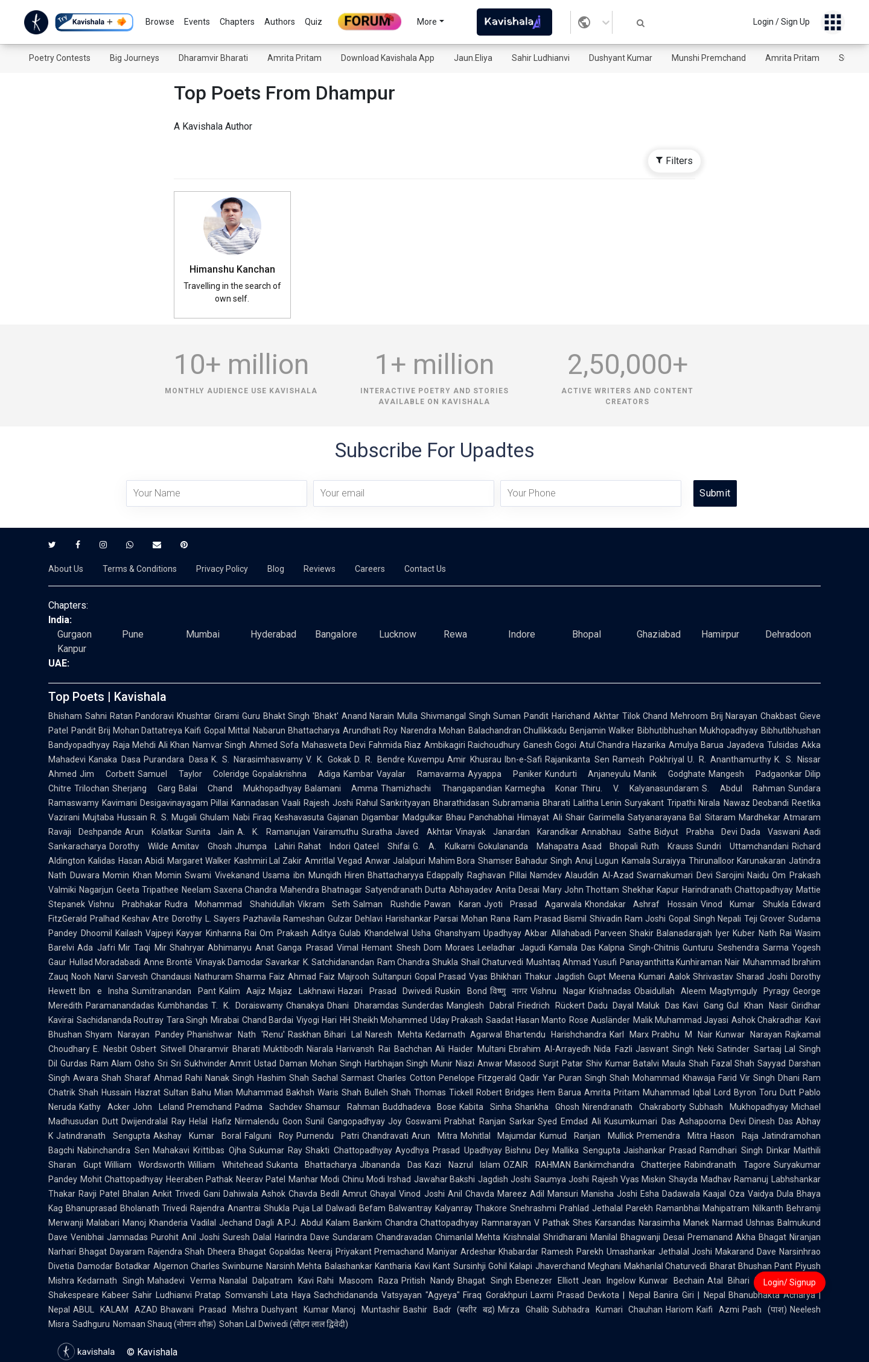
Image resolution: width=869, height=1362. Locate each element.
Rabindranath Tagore (727, 1165)
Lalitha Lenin (597, 803)
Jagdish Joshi (504, 1179)
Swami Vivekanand (222, 875)
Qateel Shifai (382, 846)
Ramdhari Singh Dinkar (745, 1150)
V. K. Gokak (328, 759)
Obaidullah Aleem (670, 991)
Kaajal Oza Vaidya (738, 1194)
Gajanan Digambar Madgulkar (385, 817)
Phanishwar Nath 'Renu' (236, 1034)
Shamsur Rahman (342, 1107)
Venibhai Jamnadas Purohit (125, 1237)
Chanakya (305, 1005)
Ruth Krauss (667, 846)
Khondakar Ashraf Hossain (641, 904)
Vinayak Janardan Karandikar (517, 832)
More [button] (427, 22)
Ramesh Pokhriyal (648, 759)
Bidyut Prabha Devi (695, 832)
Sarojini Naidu (742, 875)
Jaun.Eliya (473, 58)
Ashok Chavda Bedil (300, 1194)
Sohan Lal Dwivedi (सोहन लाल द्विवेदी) (283, 1324)
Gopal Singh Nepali (704, 918)
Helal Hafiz (210, 1121)
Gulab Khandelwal (374, 933)
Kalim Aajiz (242, 991)
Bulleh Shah (387, 1092)
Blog (275, 569)
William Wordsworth (144, 1165)
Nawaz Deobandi (756, 803)
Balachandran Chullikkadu (517, 730)
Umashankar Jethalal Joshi (659, 1251)
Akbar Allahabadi (557, 933)
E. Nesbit (110, 1049)
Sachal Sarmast (343, 1078)
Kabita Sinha (485, 1107)
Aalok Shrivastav (701, 976)
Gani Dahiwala (230, 1194)
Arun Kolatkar (153, 832)
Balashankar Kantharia (368, 1266)
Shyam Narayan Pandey (134, 1034)
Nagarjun (96, 890)
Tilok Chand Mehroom (665, 716)
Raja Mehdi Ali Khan (151, 745)
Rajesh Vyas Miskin (629, 1179)
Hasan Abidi (141, 861)
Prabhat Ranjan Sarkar (489, 1121)
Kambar (358, 774)
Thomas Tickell (443, 1092)
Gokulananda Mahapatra (528, 846)
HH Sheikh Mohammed (383, 1020)
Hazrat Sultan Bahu (173, 1092)
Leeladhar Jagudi (511, 947)
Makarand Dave (745, 1251)
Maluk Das (658, 1005)
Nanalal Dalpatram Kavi (266, 1280)
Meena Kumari (637, 976)
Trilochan (91, 788)
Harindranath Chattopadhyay (737, 890)
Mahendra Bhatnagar (321, 890)
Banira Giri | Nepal (689, 1295)
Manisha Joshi (609, 1194)
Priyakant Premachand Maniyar (396, 1251)
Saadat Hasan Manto (526, 1020)
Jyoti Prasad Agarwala (533, 904)
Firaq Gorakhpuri (495, 1295)
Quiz (313, 22)
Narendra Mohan (433, 730)
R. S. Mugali (173, 817)
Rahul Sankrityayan (393, 803)
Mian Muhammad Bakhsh (264, 1092)
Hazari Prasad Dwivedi (385, 991)
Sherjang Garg (144, 788)
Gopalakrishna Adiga (296, 774)
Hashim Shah (283, 1078)
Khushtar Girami (208, 716)
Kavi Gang (703, 1005)
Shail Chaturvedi (492, 962)
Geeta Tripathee (147, 890)
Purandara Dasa (176, 759)
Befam (372, 1208)
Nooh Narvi (92, 976)
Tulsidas (782, 745)
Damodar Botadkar (113, 1266)
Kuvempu (426, 759)
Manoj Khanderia (155, 1222)
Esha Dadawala (670, 1194)
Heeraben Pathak (199, 1179)
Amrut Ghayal (369, 1194)
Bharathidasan (461, 803)
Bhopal (586, 634)
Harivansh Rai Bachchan (384, 1049)
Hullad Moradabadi (105, 962)
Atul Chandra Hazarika (622, 745)
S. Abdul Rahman (743, 788)
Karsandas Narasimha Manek (652, 1222)
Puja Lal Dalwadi (324, 1208)
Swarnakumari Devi (675, 875)
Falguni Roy (268, 1136)
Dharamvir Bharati (213, 58)
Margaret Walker (199, 861)
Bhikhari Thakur (521, 976)
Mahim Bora (452, 861)
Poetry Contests (60, 58)
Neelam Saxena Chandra (230, 890)
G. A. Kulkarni (444, 846)
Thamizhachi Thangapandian (441, 788)
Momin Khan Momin (142, 875)
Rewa (455, 634)
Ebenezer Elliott (547, 1280)
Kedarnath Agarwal (464, 1034)
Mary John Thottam (581, 890)
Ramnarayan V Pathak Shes (537, 1222)
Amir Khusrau (474, 759)
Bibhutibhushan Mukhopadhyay (697, 730)
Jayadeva (745, 745)
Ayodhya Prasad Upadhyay (448, 1150)
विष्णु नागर (509, 991)
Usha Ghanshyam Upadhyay (466, 933)
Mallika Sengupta (586, 1150)
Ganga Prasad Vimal (317, 947)
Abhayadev (470, 890)
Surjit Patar (561, 1063)
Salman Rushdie (387, 904)
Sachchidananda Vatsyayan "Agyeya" (387, 1295)
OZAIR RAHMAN (537, 1165)
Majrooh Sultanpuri (375, 976)
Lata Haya (291, 1295)
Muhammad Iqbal (677, 1092)
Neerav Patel (260, 1179)
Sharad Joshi (762, 976)
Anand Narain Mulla (380, 716)
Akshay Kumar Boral (197, 1136)
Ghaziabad (659, 634)
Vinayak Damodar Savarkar (248, 962)
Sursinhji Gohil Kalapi (492, 1266)
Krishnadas (610, 991)
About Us (65, 569)
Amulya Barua (696, 745)
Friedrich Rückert (551, 1005)
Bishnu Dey (527, 1150)
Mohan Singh (335, 1063)
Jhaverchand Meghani (578, 1266)
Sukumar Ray (276, 1150)
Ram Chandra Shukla (417, 962)
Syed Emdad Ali (569, 1121)
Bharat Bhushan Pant (751, 1266)
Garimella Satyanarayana (637, 817)
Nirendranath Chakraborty (634, 1107)
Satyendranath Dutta (405, 890)
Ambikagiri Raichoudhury (472, 745)
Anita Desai (517, 890)
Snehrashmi (533, 1208)
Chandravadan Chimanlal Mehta (438, 1237)
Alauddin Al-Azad (599, 875)
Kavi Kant (432, 1266)
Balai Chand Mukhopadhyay (240, 788)
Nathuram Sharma (230, 976)
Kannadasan (255, 803)
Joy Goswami (414, 1121)
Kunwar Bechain (671, 1280)
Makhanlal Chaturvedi (665, 1266)
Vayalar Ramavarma (421, 774)
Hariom (679, 1309)
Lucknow (397, 634)
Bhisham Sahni (77, 716)
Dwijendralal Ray (153, 1121)
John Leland (158, 1107)
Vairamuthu (335, 832)
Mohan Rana (485, 918)
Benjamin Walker (602, 730)
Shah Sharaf (126, 1078)
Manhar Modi (313, 1179)
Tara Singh (187, 1020)
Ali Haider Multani (470, 1049)
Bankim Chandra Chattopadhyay (416, 1222)
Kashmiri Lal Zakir (268, 861)
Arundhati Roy (370, 730)
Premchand (209, 1107)
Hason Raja (734, 1136)
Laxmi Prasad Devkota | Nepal (590, 1295)
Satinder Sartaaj (749, 1049)
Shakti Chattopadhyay (348, 1150)
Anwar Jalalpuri (395, 861)
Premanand (710, 1237)
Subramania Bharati (531, 803)
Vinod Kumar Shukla (745, 904)
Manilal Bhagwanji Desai (637, 1237)
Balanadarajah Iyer (693, 933)
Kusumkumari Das (639, 1121)
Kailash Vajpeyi (144, 933)
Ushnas (760, 1222)
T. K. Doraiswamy (247, 1005)
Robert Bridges (505, 1092)
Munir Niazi (452, 1063)
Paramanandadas (120, 1005)
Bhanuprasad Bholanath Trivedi (126, 1208)
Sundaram (353, 1237)
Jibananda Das (391, 1165)
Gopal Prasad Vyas (451, 976)
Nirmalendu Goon (268, 1121)
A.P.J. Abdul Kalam (313, 1222)
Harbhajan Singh (396, 1063)
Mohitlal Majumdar (498, 1136)
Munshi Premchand (709, 58)
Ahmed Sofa (274, 745)
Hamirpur (720, 634)
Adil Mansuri (554, 1194)
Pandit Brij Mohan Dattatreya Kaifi (136, 730)
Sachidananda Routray (120, 1020)
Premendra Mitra (672, 1136)
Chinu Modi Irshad (376, 1179)
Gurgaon (74, 634)
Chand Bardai (267, 1020)
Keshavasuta (299, 817)
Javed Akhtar (423, 832)
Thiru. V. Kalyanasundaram (640, 788)
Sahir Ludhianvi (541, 58)
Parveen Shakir (624, 933)
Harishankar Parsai (422, 918)
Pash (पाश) (764, 1309)
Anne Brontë (168, 962)
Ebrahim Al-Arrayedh (550, 1049)
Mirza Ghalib (523, 1309)
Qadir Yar (537, 1078)
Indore (521, 634)
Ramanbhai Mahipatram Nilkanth (719, 1208)
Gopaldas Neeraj (301, 1251)
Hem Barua (559, 1092)
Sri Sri (169, 1063)
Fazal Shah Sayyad (748, 1063)
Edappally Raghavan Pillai (477, 875)
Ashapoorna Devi (712, 1121)
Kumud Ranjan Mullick (587, 1136)
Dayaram (127, 1251)
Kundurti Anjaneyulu (588, 774)
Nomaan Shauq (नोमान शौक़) (164, 1324)
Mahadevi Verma (181, 1280)
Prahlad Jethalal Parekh (605, 1208)
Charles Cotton (406, 1078)
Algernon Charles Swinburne (208, 1266)
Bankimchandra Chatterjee (628, 1165)
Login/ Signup (789, 1282)
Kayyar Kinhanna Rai (216, 933)
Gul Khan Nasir (757, 1005)
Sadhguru (91, 1324)
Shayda (683, 1179)
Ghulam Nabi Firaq (236, 817)
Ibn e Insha (104, 991)
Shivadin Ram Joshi (628, 918)
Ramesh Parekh (572, 1251)
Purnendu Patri (327, 1136)
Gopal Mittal (227, 730)
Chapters (237, 22)
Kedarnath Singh (110, 1280)
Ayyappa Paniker (505, 774)
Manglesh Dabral (480, 1005)
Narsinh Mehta (294, 1266)
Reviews (320, 569)
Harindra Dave (302, 1237)
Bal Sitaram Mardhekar (734, 817)
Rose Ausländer (599, 1020)
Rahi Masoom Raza (357, 1280)
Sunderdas (423, 1005)
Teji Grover (764, 918)
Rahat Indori (324, 846)
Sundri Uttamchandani (742, 846)
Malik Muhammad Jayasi (680, 1020)
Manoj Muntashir (366, 1309)
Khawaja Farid (710, 1078)
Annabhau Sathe (616, 832)
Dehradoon (788, 634)
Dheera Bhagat (237, 1251)
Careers (370, 569)
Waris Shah (339, 1092)
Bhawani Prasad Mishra (210, 1309)
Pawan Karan (452, 904)
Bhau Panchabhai (480, 817)
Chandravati (385, 1136)
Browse (159, 22)
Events (197, 22)
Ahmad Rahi (178, 1078)
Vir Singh (757, 1078)
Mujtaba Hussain (115, 817)
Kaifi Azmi (717, 1309)
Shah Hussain (105, 1092)
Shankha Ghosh (547, 1107)
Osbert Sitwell (157, 1049)
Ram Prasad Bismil (550, 918)
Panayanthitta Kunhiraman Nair (680, 962)
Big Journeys (134, 58)
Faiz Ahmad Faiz (302, 976)
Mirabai (225, 1020)
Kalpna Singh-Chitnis (639, 947)
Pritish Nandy (428, 1280)
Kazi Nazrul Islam (462, 1165)
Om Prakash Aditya (297, 933)
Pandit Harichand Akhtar (571, 716)
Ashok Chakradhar (766, 1020)
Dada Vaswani (770, 832)
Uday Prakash (456, 1020)
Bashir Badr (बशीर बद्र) (449, 1309)
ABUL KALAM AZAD (115, 1309)
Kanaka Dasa (115, 759)
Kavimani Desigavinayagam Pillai (165, 803)
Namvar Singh (220, 745)
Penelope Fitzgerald (477, 1078)
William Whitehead (225, 1165)
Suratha (376, 832)
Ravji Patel (98, 1194)
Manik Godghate (669, 774)
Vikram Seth (324, 904)
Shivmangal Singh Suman (471, 716)
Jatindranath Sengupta (103, 1136)
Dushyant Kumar (620, 58)
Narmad (727, 1222)
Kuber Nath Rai (762, 933)
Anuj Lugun (597, 861)
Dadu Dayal (611, 1005)
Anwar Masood (506, 1063)
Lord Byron (735, 1092)
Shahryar (187, 947)
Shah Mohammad (645, 1078)
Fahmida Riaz (395, 745)
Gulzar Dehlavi (355, 918)
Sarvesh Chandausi (153, 976)
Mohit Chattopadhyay (121, 1179)
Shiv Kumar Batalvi (622, 1063)
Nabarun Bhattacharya (296, 730)
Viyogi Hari (316, 1020)
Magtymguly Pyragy (750, 991)
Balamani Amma (341, 788)
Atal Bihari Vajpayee (749, 1280)
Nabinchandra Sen (113, 1150)
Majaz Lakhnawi (302, 991)
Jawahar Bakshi (445, 1179)
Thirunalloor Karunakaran (737, 861)
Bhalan (136, 1194)
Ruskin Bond (461, 991)
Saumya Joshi (561, 1179)
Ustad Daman (280, 1063)
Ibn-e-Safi (523, 759)
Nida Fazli (613, 1049)
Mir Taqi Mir (142, 947)
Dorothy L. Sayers (206, 918)
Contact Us (425, 569)
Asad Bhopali (610, 846)
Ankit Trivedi (176, 1194)
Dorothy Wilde (138, 846)
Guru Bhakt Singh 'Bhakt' (290, 716)
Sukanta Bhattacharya (311, 1165)
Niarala (320, 1049)
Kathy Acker (104, 1107)
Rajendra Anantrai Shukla (239, 1208)
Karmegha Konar (541, 788)
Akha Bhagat (761, 1237)
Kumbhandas (183, 1005)
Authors (279, 22)
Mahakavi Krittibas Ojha (199, 1150)
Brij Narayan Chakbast (754, 716)
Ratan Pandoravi (142, 716)
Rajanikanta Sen (577, 759)
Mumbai (203, 634)
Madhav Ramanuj (734, 1179)
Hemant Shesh (391, 947)
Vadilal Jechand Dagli (232, 1222)
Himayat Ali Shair (551, 817)
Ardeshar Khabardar (499, 1251)
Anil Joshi (201, 1237)
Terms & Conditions (140, 569)
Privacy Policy (222, 569)
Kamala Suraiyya (654, 861)
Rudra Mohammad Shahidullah (229, 904)
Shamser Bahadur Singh (525, 861)
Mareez (512, 1194)
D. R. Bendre (379, 759)
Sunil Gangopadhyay (345, 1121)
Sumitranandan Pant (174, 991)
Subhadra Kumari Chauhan (607, 1309)
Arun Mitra (434, 1136)
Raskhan (304, 1034)
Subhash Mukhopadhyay (738, 1107)
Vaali (291, 803)
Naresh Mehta (393, 1034)
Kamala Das (572, 947)
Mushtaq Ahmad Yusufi (571, 962)
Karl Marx (629, 1034)
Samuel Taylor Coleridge (194, 774)
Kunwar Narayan (749, 1034)
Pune (133, 634)
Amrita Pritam (294, 58)
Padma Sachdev (268, 1107)
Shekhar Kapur (650, 890)
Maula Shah (685, 1063)
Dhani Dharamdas (363, 1005)
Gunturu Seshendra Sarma (736, 947)
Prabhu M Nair (682, 1034)
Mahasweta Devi (334, 745)
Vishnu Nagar (558, 991)
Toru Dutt (777, 1092)
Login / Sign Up (781, 22)
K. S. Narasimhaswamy (257, 759)
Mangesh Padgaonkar (755, 774)
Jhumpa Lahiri (265, 846)
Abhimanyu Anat (241, 947)
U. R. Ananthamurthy (729, 759)
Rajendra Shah (176, 1251)
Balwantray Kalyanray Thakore (448, 1208)
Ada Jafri (96, 947)
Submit (714, 493)
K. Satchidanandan (338, 962)
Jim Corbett (107, 774)
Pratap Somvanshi (231, 1295)
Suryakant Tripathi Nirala (672, 803)
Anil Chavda (471, 1194)
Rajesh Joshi (328, 803)
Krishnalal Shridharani (545, 1237)
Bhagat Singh (484, 1280)
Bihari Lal (343, 1034)
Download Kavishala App (387, 58)
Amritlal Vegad (333, 861)
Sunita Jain (210, 832)
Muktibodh (283, 1049)
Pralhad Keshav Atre (129, 918)
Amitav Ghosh (201, 846)
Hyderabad (273, 634)
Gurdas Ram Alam (96, 1063)
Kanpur (71, 648)
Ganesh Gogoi (549, 745)
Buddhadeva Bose (420, 1107)
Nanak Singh (229, 1078)
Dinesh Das (771, 1121)
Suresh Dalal (247, 1237)
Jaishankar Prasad (660, 1150)
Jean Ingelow (609, 1280)
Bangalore (336, 634)
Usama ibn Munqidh (302, 875)
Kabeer (115, 1295)
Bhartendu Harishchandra (555, 1034)
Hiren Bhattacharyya (384, 875)
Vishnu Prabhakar (125, 904)
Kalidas (101, 861)
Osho (144, 1063)
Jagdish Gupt (580, 976)
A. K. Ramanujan (274, 832)
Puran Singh (582, 1078)
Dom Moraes (449, 947)
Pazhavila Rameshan (284, 918)
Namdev (546, 875)
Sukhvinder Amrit (218, 1063)
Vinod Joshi (421, 1194)
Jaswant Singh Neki (675, 1049)
